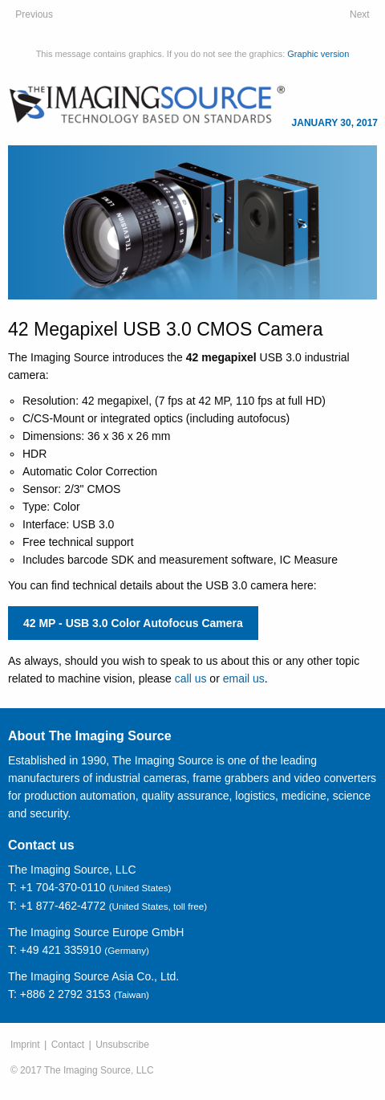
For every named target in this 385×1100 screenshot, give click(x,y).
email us (244, 678)
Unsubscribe (122, 1044)
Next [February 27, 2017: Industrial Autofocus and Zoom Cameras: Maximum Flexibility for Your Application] (360, 14)
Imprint (25, 1044)
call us (191, 678)
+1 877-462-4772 (63, 905)
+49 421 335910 (61, 949)
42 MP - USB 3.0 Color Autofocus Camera (133, 623)
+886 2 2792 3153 (65, 994)
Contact (67, 1044)
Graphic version (318, 54)
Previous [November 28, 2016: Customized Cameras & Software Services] (34, 14)
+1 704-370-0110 (63, 887)
